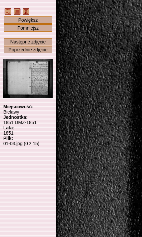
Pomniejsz (28, 28)
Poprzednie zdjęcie (28, 49)
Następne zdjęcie (27, 41)
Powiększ (28, 20)
